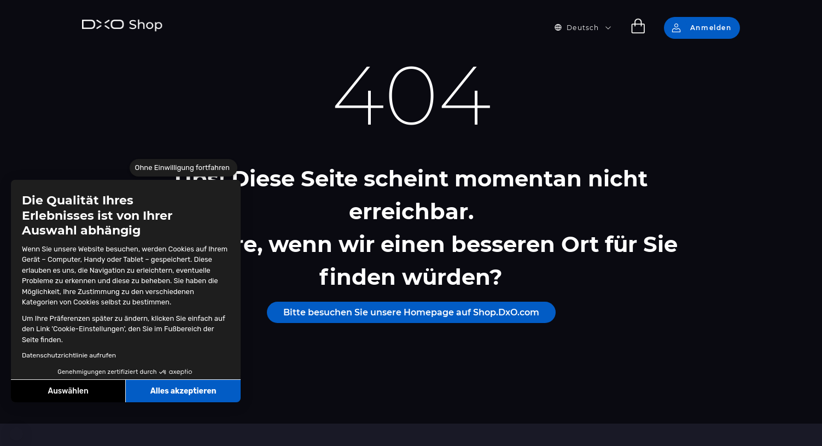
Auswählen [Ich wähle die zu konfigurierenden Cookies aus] (68, 391)
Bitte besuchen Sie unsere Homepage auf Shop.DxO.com (411, 312)
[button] (16, 434)
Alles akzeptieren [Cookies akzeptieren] (183, 391)
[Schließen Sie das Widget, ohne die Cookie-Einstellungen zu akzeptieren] (183, 168)
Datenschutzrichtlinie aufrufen (69, 355)
